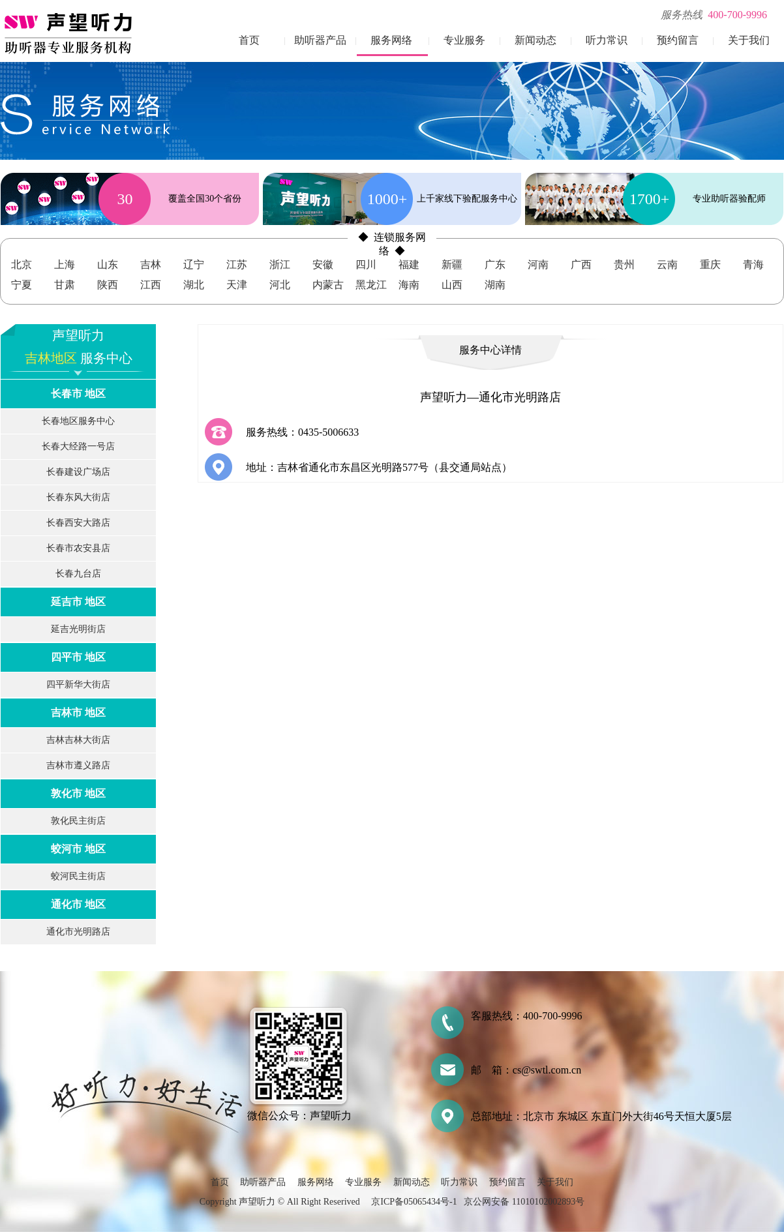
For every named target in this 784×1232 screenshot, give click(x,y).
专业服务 (464, 40)
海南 (409, 284)
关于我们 (749, 40)
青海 (753, 264)
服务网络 (391, 40)
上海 (64, 264)
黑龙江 (371, 284)
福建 (409, 264)
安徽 (322, 264)
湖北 (193, 284)
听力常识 (606, 40)
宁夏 (21, 284)
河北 (279, 284)
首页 (249, 40)
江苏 (236, 264)
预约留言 (678, 40)
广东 (495, 264)
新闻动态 (535, 40)
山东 (107, 264)
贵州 (624, 264)
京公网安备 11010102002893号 (524, 1202)
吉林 (150, 264)
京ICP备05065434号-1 (414, 1202)
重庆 (710, 264)
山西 (452, 284)
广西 (581, 264)
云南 (667, 264)
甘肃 (64, 284)
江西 (150, 284)
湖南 (495, 284)
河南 (538, 264)
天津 (236, 284)
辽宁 (193, 264)
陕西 (107, 284)
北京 (21, 264)
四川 (365, 264)
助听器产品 (320, 40)
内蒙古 (328, 284)
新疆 (452, 264)
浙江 (279, 264)
